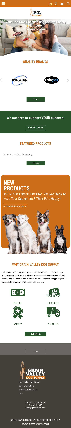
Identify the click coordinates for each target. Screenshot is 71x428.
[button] (3, 4)
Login (35, 351)
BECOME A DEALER (35, 29)
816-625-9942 (35, 405)
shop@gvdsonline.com (36, 408)
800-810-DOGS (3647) (35, 402)
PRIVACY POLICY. (54, 420)
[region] (35, 37)
